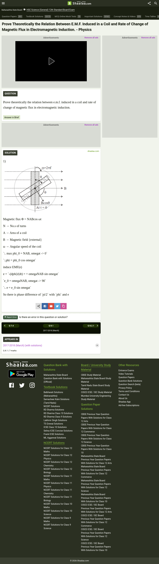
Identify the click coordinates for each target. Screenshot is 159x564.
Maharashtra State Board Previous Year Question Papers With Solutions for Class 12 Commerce (96, 471)
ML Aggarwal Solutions (55, 437)
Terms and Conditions (129, 391)
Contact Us (123, 394)
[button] (51, 61)
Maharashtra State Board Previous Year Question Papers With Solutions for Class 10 (96, 498)
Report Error (10, 317)
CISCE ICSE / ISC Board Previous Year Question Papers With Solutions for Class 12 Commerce (96, 520)
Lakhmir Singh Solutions (55, 420)
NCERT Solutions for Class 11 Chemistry (58, 492)
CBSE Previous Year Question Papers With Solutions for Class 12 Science (96, 438)
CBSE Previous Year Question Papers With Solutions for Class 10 (96, 449)
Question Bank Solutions (130, 381)
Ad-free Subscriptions (128, 405)
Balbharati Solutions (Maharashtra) (53, 394)
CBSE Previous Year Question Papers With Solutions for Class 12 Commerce (96, 428)
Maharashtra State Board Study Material (96, 380)
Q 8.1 (51, 326)
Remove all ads (148, 37)
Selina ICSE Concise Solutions (58, 430)
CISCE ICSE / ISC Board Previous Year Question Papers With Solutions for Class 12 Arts (96, 508)
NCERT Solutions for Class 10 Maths (58, 506)
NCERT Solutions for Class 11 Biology (58, 499)
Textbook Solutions (55, 387)
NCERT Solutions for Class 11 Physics (58, 485)
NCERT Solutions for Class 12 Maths (58, 450)
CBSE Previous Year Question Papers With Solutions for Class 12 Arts (96, 417)
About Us (122, 398)
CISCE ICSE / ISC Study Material (96, 392)
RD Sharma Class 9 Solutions (58, 416)
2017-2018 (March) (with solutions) (22, 345)
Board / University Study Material (96, 367)
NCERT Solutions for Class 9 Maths (57, 520)
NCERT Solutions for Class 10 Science (58, 513)
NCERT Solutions (52, 406)
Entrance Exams (126, 370)
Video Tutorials (125, 374)
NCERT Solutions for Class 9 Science (57, 526)
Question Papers (126, 377)
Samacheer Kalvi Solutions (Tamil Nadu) (56, 401)
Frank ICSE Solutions (54, 434)
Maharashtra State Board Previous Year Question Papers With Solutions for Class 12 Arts (96, 459)
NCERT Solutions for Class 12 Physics (58, 457)
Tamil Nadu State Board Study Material (95, 387)
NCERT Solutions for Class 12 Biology (58, 471)
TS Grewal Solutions (53, 423)
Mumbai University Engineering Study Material (96, 397)
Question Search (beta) (129, 384)
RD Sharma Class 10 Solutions (58, 413)
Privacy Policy (125, 388)
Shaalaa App (124, 401)
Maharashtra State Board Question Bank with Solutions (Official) (58, 378)
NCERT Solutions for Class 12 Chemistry (58, 464)
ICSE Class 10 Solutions (55, 427)
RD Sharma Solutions (54, 409)
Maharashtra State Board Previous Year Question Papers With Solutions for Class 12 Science (96, 485)
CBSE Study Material (91, 375)
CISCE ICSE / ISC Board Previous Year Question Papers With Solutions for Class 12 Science (96, 534)
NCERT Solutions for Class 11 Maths (58, 478)
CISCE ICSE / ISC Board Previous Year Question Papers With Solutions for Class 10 (96, 547)
